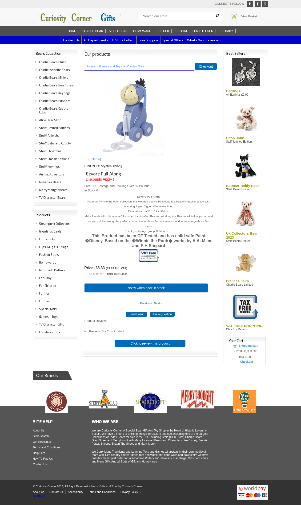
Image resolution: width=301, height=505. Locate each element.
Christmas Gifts (49, 332)
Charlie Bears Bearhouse (56, 85)
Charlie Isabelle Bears (54, 70)
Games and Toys (110, 66)
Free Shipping (149, 40)
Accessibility (75, 492)
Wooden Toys (135, 66)
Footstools (47, 239)
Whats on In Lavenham (204, 40)
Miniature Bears (50, 182)
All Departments (96, 40)
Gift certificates (42, 441)
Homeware (142, 31)
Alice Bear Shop (50, 120)
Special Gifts (48, 309)
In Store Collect (123, 40)
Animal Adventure (51, 174)
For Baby (226, 31)
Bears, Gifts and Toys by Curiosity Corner (116, 486)
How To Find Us (43, 458)
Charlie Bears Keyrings (55, 93)
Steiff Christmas (50, 151)
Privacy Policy (129, 492)
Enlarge (94, 159)
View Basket (249, 16)
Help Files (39, 453)
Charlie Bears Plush (52, 62)
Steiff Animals (49, 135)
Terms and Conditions (46, 447)
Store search (41, 436)
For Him (181, 31)
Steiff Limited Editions (54, 128)
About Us (38, 430)
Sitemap (38, 495)
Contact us (71, 40)
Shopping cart (248, 345)
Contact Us (40, 464)
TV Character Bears (52, 197)
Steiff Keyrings (49, 166)
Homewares (47, 262)
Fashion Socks (49, 254)
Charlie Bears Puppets (54, 101)
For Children (203, 31)
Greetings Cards (50, 231)
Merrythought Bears (53, 190)
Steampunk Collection (54, 223)
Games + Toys (48, 317)
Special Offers (172, 40)
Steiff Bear (118, 31)
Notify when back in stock (146, 288)
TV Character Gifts (51, 324)
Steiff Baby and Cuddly (55, 143)
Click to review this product (150, 343)
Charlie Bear (92, 31)
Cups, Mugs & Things (53, 247)
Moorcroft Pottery (52, 270)
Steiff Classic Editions (54, 159)
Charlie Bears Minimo (53, 77)
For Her (163, 31)
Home (72, 31)
